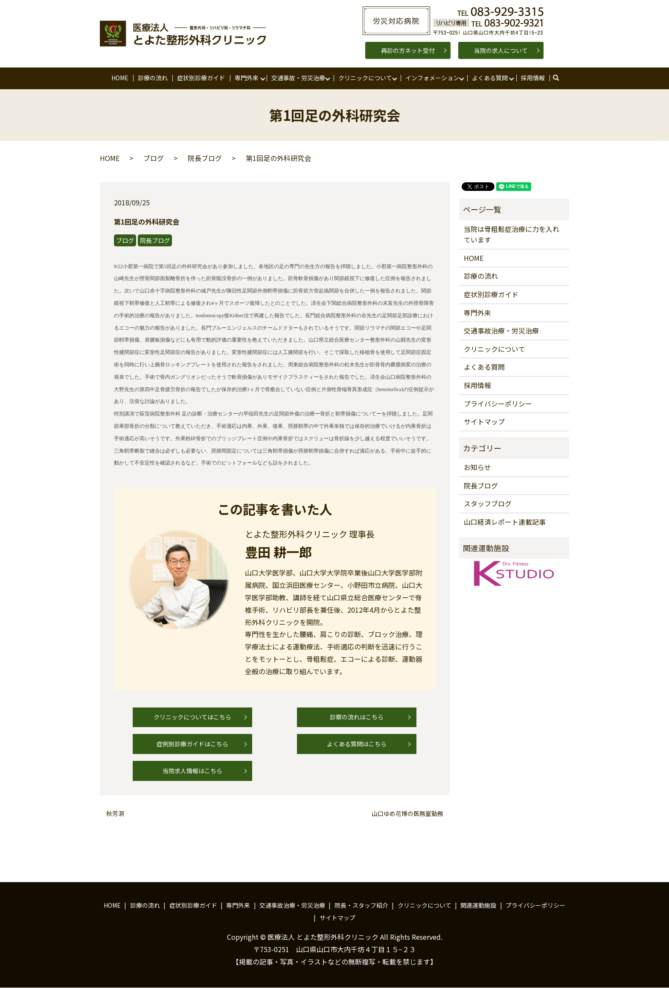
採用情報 (533, 77)
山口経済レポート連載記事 (505, 522)
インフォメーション (432, 77)
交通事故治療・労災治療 (501, 331)
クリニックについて (365, 77)
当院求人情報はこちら (192, 771)
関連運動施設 (478, 905)
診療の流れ (153, 77)
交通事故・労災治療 (298, 77)
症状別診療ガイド (201, 77)
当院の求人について (501, 50)
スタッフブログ (488, 504)
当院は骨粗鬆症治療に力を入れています (511, 234)
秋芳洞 (115, 814)
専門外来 (247, 77)
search (560, 78)
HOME (119, 77)
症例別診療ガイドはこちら (192, 744)
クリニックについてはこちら (192, 717)
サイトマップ (484, 422)
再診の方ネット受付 (408, 50)
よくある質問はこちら (357, 744)
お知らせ (477, 467)
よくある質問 (490, 77)
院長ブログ (205, 158)
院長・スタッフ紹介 (361, 905)
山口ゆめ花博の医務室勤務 (407, 814)
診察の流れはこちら (357, 717)
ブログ (153, 158)
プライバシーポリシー (498, 403)
